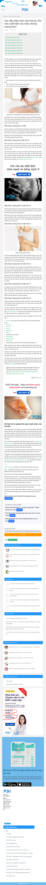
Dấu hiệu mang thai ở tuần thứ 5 (14, 45)
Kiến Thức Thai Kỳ (16, 16)
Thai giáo (8, 833)
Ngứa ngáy (9, 340)
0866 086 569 (6, 796)
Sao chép (21, 534)
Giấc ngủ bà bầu (10, 876)
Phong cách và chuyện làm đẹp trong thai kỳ (17, 872)
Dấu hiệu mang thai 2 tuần (12, 37)
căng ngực (35, 157)
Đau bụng (8, 320)
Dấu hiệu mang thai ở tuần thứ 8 (14, 53)
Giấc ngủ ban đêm (12, 311)
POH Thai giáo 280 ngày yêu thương (16, 618)
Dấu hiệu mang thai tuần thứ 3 (13, 40)
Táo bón (8, 326)
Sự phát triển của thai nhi (12, 846)
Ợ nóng (8, 328)
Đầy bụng (8, 324)
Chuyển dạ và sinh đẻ (11, 866)
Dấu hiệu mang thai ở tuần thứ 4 (14, 42)
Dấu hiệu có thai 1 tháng (16, 374)
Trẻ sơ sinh (9, 681)
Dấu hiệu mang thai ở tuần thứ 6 (14, 48)
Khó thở (8, 332)
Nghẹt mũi (9, 330)
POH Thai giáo (8, 467)
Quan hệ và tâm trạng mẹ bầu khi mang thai (17, 869)
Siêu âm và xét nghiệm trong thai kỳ (15, 863)
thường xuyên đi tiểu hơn (25, 159)
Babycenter (39, 377)
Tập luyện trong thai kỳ (12, 859)
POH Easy (19, 509)
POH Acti (12, 515)
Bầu (10, 16)
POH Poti (11, 521)
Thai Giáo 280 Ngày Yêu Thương (14, 837)
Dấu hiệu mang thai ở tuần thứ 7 (14, 50)
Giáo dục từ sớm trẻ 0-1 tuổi (13, 684)
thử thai (12, 364)
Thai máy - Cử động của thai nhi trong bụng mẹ (18, 856)
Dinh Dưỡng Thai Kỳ (11, 843)
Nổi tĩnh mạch (10, 338)
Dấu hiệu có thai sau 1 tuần (17, 371)
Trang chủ (5, 16)
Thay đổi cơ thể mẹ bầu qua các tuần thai (17, 850)
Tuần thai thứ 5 (12, 539)
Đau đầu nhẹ (9, 336)
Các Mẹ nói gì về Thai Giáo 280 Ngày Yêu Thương (19, 853)
